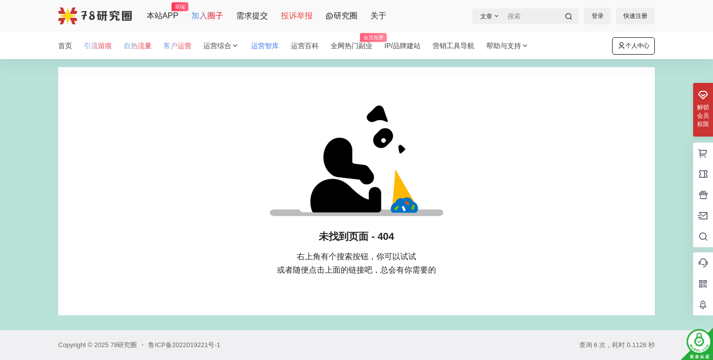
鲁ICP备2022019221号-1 (184, 345)
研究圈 (341, 15)
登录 (598, 15)
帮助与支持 (507, 46)
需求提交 (252, 15)
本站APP (162, 11)
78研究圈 (122, 345)
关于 (378, 15)
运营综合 (221, 46)
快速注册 (635, 15)
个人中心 (633, 45)
